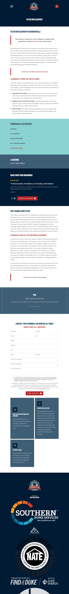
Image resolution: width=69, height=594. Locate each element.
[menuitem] (34, 128)
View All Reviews (27, 198)
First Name (13, 331)
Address (13, 340)
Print (39, 306)
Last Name (38, 331)
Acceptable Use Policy (23, 380)
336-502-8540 (34, 497)
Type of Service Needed (16, 363)
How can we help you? (16, 368)
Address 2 (13, 345)
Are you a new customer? (16, 359)
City (12, 350)
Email (34, 306)
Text (30, 306)
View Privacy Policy (33, 380)
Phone (12, 336)
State (12, 354)
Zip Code (38, 354)
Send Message (34, 393)
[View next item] (14, 198)
